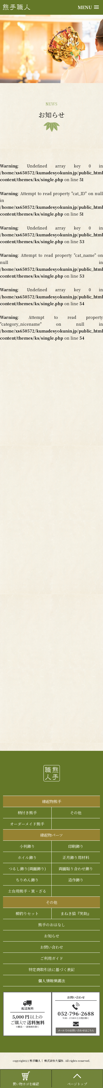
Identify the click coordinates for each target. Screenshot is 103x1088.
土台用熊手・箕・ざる (27, 891)
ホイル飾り (27, 857)
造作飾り (75, 880)
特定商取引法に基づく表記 (52, 969)
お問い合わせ (51, 947)
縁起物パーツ (51, 835)
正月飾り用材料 (75, 857)
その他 (76, 812)
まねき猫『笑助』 (75, 913)
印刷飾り (75, 846)
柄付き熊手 (27, 812)
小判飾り (27, 846)
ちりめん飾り (27, 880)
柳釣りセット (27, 913)
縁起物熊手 (51, 801)
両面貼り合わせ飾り (76, 868)
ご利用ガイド (51, 958)
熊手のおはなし (51, 924)
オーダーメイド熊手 (27, 824)
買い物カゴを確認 (25, 1078)
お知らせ (51, 936)
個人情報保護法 (51, 980)
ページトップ (77, 1078)
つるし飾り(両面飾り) (27, 868)
